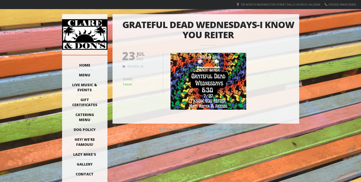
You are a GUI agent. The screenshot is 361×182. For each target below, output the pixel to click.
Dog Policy (85, 129)
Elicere (248, 129)
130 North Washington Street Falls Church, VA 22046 (280, 4)
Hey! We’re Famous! (85, 142)
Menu (84, 75)
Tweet (127, 84)
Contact (85, 174)
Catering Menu (84, 117)
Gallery (85, 164)
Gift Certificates (84, 102)
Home (84, 65)
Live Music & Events (84, 87)
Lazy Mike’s (84, 154)
